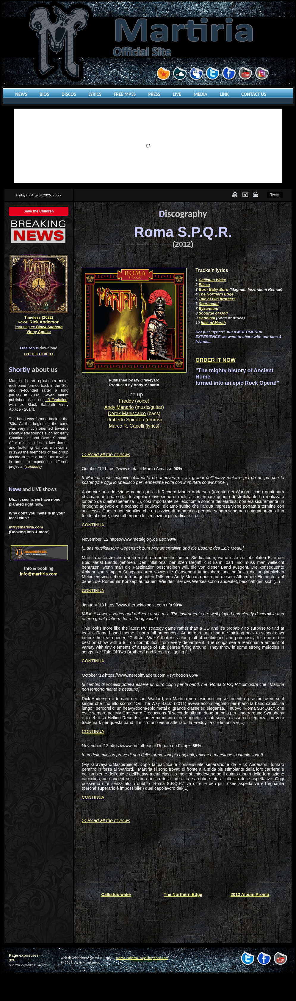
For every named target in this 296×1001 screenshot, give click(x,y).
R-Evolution (56, 400)
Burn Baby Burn (213, 289)
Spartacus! (209, 303)
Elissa (204, 284)
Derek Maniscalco (127, 413)
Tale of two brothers (217, 299)
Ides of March (213, 322)
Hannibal (207, 318)
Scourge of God (213, 313)
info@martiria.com (38, 574)
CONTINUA (93, 525)
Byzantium (208, 308)
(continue (32, 466)
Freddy (126, 400)
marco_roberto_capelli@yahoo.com (142, 958)
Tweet (275, 195)
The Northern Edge (216, 294)
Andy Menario (119, 407)
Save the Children (39, 211)
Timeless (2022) (38, 317)
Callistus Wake (212, 280)
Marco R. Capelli (126, 425)
